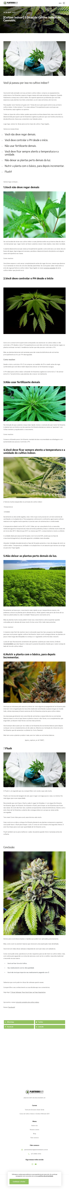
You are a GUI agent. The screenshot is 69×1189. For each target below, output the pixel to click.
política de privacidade (46, 1176)
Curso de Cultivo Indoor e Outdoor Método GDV (35, 1113)
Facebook (11, 1007)
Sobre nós (34, 1125)
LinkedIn (41, 1027)
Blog (34, 1133)
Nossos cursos (34, 1129)
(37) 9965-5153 (34, 1153)
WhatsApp (10, 1022)
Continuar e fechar (19, 1181)
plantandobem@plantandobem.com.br (34, 1149)
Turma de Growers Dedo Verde (34, 1109)
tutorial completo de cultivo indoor (27, 1002)
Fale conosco (34, 1137)
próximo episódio (49, 268)
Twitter (40, 1022)
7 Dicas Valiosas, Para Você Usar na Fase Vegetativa (27, 992)
